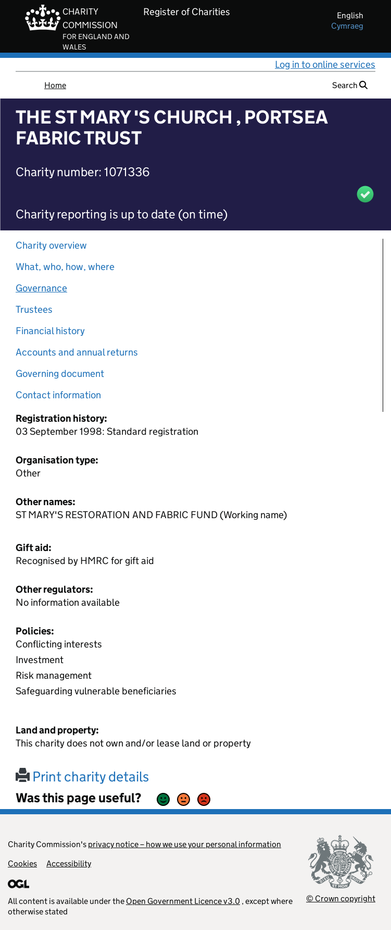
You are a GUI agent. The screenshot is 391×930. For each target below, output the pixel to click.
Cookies (22, 863)
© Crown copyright (340, 898)
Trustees (34, 309)
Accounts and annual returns (77, 352)
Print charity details (82, 776)
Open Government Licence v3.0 (183, 901)
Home (55, 85)
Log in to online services (325, 64)
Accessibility (68, 863)
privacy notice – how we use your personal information (184, 844)
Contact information (58, 395)
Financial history (50, 331)
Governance (41, 288)
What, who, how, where (65, 267)
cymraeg (347, 26)
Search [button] (350, 85)
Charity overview (51, 245)
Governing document (60, 374)
